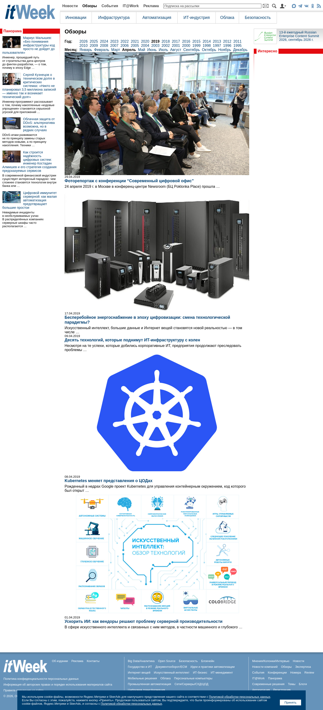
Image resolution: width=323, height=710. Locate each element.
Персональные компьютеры (193, 678)
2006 (124, 46)
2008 (104, 46)
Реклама (151, 6)
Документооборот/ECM (171, 666)
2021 (135, 41)
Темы (291, 684)
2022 (124, 41)
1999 (196, 46)
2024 (104, 41)
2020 (145, 41)
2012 (227, 41)
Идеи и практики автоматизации (213, 666)
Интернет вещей (139, 672)
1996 (227, 46)
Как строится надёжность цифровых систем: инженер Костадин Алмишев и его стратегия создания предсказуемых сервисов (29, 161)
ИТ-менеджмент (222, 672)
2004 (145, 46)
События (110, 6)
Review (309, 672)
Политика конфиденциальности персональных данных (41, 678)
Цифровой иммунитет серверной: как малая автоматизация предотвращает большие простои (29, 200)
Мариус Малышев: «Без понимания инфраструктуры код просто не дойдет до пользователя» (28, 45)
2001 (176, 46)
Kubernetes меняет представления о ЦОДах (109, 480)
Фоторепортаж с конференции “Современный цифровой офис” (129, 181)
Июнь (152, 50)
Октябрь (209, 50)
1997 (217, 46)
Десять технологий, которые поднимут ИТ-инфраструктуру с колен (132, 340)
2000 (186, 46)
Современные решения (268, 684)
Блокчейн (207, 661)
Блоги (303, 684)
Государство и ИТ (140, 666)
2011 (237, 41)
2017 (176, 41)
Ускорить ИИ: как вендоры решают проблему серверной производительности (143, 621)
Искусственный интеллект (171, 672)
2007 (114, 46)
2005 (135, 46)
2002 (166, 46)
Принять (290, 702)
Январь (85, 50)
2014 (207, 41)
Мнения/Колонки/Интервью (270, 661)
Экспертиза (303, 666)
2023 (114, 41)
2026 (83, 41)
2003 (155, 46)
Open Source (166, 661)
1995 (237, 46)
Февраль (101, 50)
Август (175, 50)
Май (141, 50)
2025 (94, 41)
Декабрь (240, 50)
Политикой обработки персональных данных (239, 696)
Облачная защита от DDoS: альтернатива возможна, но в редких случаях (39, 124)
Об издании (60, 661)
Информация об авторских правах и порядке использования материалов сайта (57, 684)
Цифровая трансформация (146, 690)
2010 (83, 46)
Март (115, 50)
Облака (227, 17)
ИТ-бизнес (200, 672)
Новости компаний (265, 666)
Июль (163, 50)
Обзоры (89, 6)
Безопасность (258, 17)
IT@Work (131, 6)
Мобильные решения (142, 678)
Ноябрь (224, 50)
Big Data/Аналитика (141, 661)
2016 (186, 41)
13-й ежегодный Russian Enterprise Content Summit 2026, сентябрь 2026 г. (299, 36)
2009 (94, 46)
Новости (70, 6)
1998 (207, 46)
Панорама (12, 31)
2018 (166, 41)
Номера (295, 672)
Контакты (93, 661)
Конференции (277, 672)
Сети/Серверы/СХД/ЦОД (191, 684)
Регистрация (281, 690)
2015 (196, 41)
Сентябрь (191, 50)
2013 (217, 41)
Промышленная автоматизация (149, 684)
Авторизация (261, 690)
